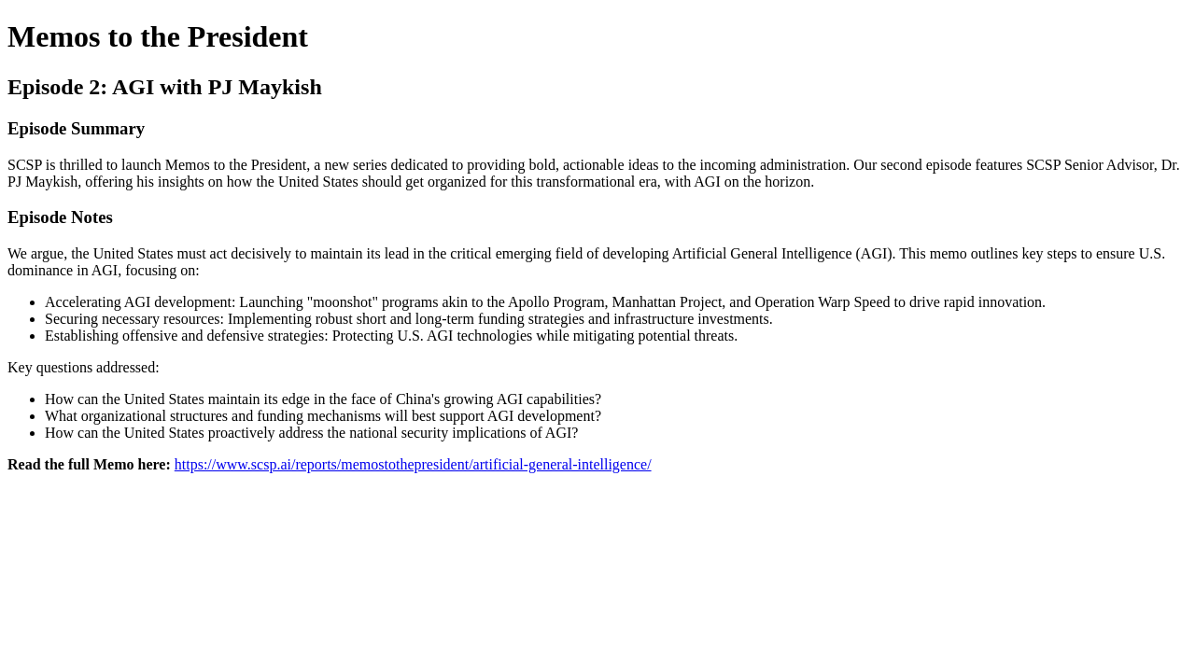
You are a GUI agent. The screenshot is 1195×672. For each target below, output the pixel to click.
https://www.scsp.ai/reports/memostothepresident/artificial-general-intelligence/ (413, 464)
